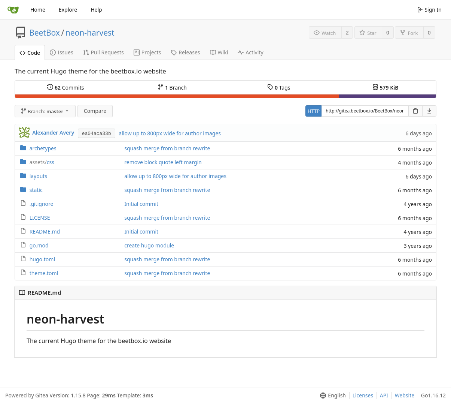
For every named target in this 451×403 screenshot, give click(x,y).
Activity (250, 52)
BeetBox (44, 32)
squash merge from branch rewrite (167, 148)
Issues (61, 52)
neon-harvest (90, 32)
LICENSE (40, 217)
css (42, 162)
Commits (65, 87)
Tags (278, 87)
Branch (172, 87)
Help (96, 9)
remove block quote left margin (163, 162)
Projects (147, 52)
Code (29, 52)
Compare (95, 110)
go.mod (39, 245)
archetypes (43, 148)
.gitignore (42, 203)
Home (37, 9)
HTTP (314, 111)
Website (405, 395)
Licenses (363, 395)
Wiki (219, 52)
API (384, 395)
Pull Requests (103, 52)
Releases (185, 52)
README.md (45, 231)
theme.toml (44, 273)
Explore (68, 9)
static (36, 189)
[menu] (331, 395)
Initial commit (141, 203)
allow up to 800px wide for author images (170, 133)
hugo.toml (42, 259)
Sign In (429, 9)
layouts (39, 176)
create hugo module (149, 245)
